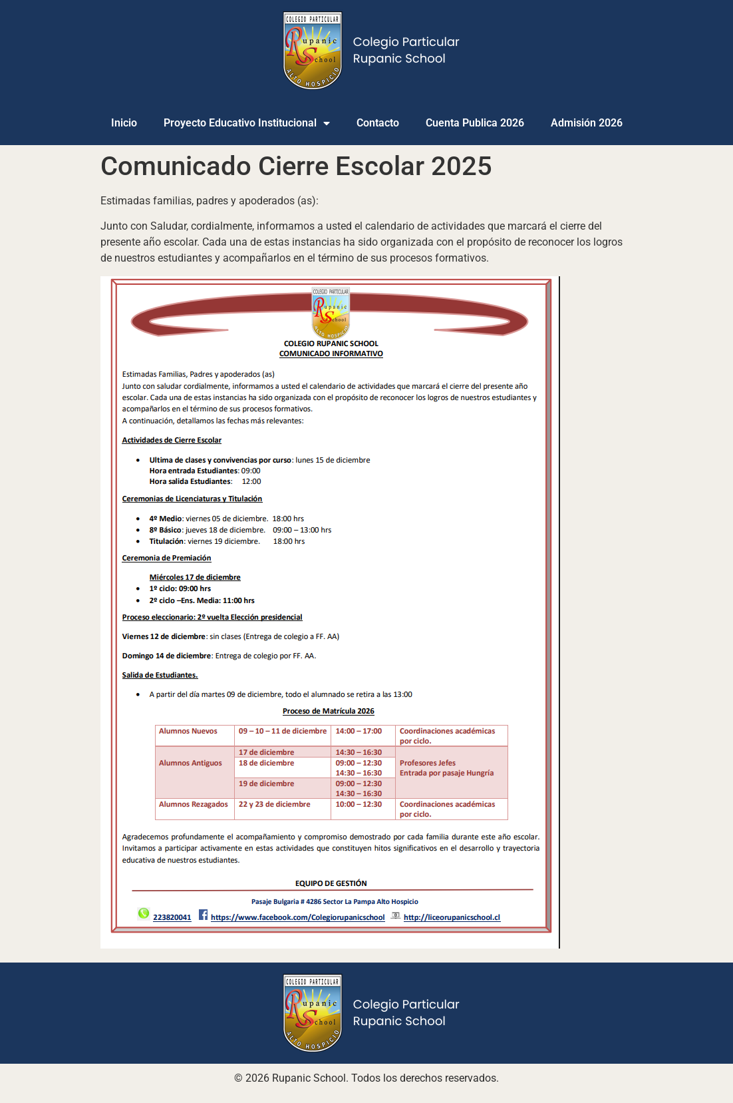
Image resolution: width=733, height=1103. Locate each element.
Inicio (124, 122)
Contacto (378, 122)
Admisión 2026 (587, 122)
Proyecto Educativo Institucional (247, 123)
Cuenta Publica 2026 (475, 122)
